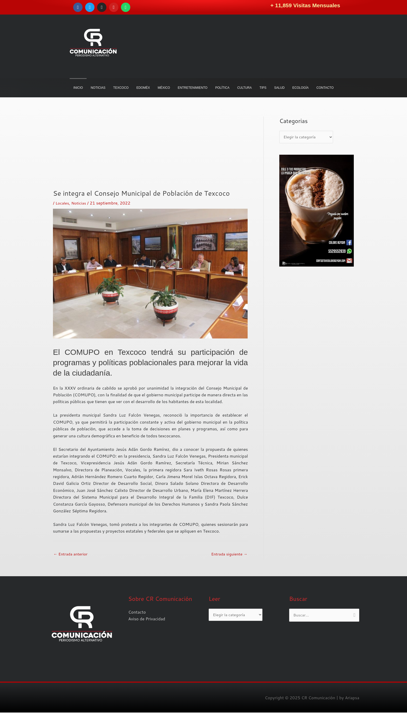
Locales (63, 203)
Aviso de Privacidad (146, 619)
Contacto (137, 612)
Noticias (80, 203)
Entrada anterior (71, 554)
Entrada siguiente (228, 554)
